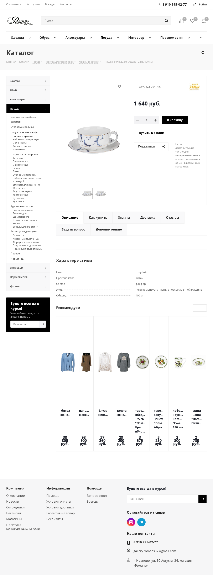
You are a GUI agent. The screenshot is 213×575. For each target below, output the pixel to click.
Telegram (141, 499)
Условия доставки (60, 484)
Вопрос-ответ (97, 473)
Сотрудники (15, 484)
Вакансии (13, 490)
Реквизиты (54, 496)
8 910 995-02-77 (146, 519)
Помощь (52, 473)
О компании (15, 473)
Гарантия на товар (60, 490)
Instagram (131, 499)
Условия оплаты (58, 478)
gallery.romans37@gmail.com (155, 528)
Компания (15, 465)
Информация (58, 465)
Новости (12, 478)
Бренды (93, 478)
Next (203, 308)
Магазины (14, 496)
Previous (196, 308)
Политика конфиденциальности (23, 504)
